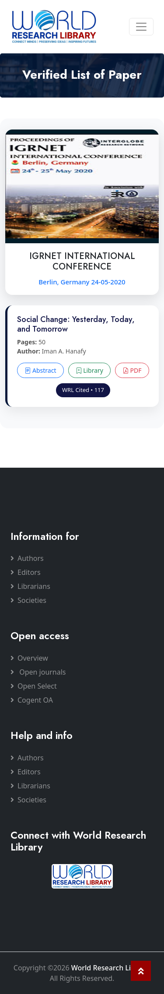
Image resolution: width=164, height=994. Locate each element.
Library (89, 370)
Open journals (38, 672)
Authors (27, 558)
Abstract (40, 370)
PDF (132, 370)
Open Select (33, 686)
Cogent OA (31, 700)
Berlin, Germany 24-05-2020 (81, 281)
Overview (29, 658)
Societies (28, 600)
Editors (25, 572)
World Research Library (110, 968)
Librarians (30, 586)
